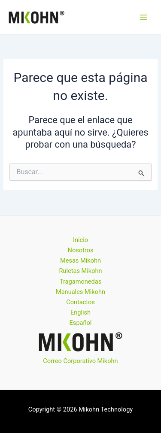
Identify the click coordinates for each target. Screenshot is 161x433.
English (80, 312)
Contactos (80, 302)
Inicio (80, 240)
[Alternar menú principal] (143, 17)
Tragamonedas (80, 281)
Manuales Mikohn (80, 292)
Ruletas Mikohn (80, 271)
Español (81, 323)
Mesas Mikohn (80, 260)
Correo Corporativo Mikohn (80, 361)
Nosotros (81, 250)
